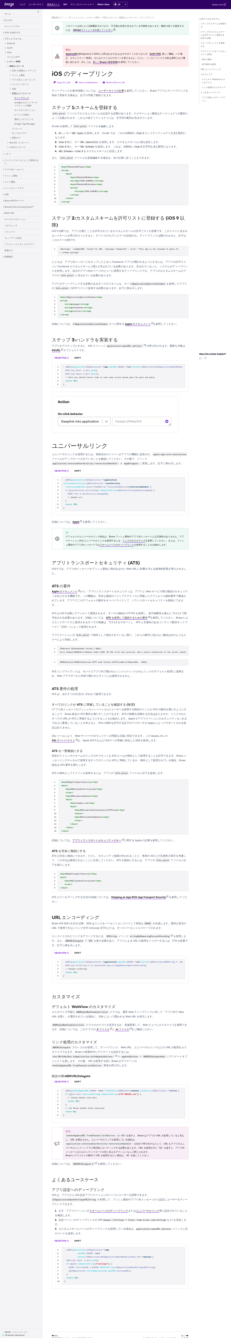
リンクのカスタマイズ (134, 540)
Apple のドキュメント (138, 324)
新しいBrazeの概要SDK (105, 62)
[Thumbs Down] (206, 359)
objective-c (61, 358)
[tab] (62, 358)
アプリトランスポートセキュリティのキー (96, 840)
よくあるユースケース (210, 92)
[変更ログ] (16, 137)
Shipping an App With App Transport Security (138, 897)
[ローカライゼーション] (25, 110)
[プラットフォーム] (13, 38)
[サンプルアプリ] (19, 133)
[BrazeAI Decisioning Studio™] (19, 207)
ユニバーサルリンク (147, 1211)
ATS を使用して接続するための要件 (127, 617)
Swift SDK (155, 53)
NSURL (56, 350)
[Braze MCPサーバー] (14, 200)
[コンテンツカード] (20, 84)
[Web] (9, 52)
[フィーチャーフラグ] (14, 188)
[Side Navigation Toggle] (38, 12)
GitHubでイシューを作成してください (93, 30)
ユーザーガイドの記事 (111, 90)
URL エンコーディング (211, 69)
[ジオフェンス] (11, 225)
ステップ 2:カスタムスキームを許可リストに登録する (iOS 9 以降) (213, 35)
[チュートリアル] (12, 26)
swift (77, 358)
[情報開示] (9, 256)
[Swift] (9, 48)
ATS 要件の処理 (209, 64)
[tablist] (120, 358)
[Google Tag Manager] (24, 123)
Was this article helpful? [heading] (212, 354)
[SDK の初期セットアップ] (24, 70)
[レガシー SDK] (14, 61)
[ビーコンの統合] (21, 114)
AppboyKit (72, 53)
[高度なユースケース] (21, 93)
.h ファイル (103, 1029)
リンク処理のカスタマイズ (214, 87)
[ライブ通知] (10, 182)
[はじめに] (9, 20)
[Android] (11, 43)
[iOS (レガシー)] (16, 66)
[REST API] (9, 213)
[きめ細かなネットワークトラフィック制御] (26, 104)
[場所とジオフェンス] (23, 119)
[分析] (14, 89)
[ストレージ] (17, 128)
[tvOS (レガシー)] (17, 147)
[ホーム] (8, 13)
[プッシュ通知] (18, 75)
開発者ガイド (58, 17)
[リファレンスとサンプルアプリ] (19, 244)
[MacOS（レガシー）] (19, 142)
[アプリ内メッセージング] (23, 79)
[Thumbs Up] (201, 359)
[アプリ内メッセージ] (14, 169)
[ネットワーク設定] (13, 238)
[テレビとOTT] (13, 57)
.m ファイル (122, 1029)
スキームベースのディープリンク (117, 544)
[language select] (122, 4)
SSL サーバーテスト (63, 740)
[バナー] (8, 154)
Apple (75, 522)
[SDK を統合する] (12, 32)
